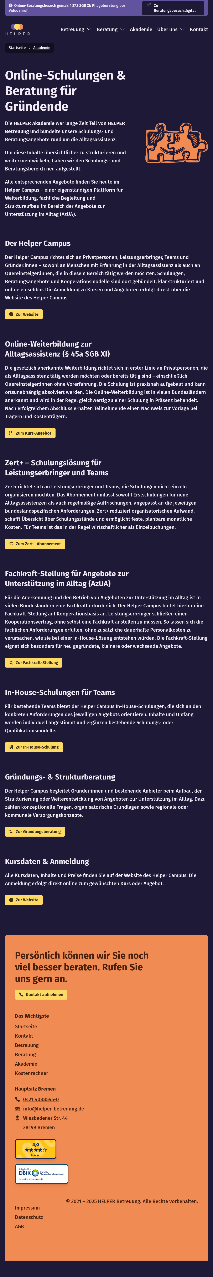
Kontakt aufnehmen (46, 1010)
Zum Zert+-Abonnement (41, 549)
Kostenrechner (31, 1090)
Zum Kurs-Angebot (35, 436)
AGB (19, 1243)
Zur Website (27, 315)
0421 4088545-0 (37, 1116)
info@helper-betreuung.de (49, 1125)
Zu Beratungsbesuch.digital (171, 8)
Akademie (141, 29)
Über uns (171, 29)
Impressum (27, 1224)
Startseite (17, 47)
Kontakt (199, 29)
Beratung (111, 29)
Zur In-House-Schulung (40, 756)
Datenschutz (29, 1234)
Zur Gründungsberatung (41, 843)
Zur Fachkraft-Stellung (40, 670)
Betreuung (76, 29)
